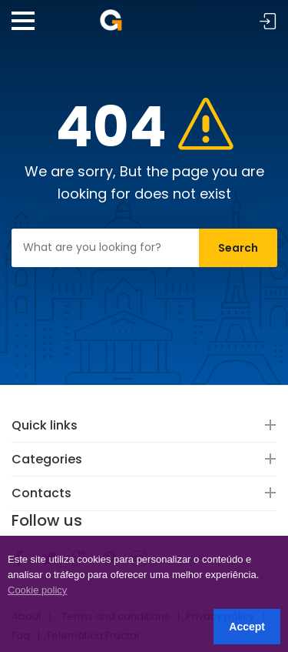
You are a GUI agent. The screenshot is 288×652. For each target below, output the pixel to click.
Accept (247, 626)
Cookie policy (37, 590)
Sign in (268, 22)
